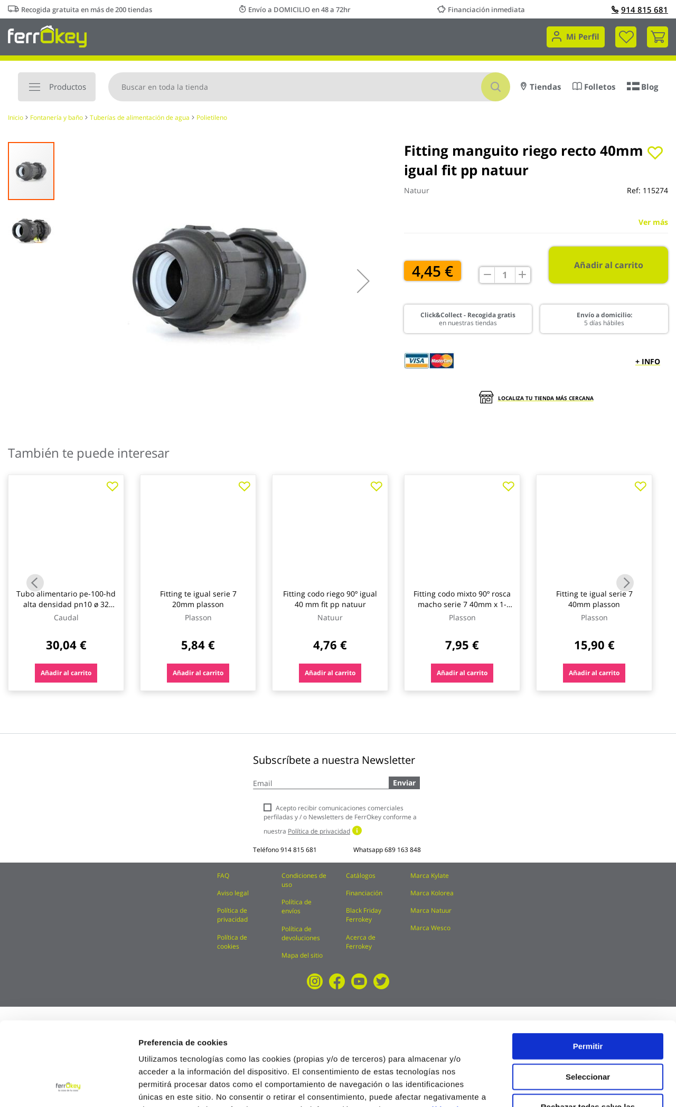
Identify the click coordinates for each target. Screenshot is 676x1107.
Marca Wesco (430, 927)
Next (625, 583)
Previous (35, 583)
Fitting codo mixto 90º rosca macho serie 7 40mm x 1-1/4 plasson (462, 604)
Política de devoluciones (300, 933)
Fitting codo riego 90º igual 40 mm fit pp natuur (330, 599)
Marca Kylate (429, 875)
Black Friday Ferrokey (363, 915)
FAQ (223, 875)
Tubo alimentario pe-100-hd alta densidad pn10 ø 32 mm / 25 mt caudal (66, 604)
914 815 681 (640, 9)
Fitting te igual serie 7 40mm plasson (594, 599)
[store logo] (47, 36)
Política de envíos (296, 906)
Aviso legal (233, 892)
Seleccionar (588, 998)
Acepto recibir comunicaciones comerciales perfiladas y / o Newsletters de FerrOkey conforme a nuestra (340, 819)
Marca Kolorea (432, 892)
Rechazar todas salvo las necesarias (588, 1032)
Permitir (588, 967)
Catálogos (360, 875)
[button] (363, 281)
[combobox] (309, 86)
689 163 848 (402, 849)
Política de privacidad (232, 915)
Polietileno (211, 117)
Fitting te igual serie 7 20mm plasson (198, 599)
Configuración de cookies (583, 1086)
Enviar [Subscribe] (404, 783)
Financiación (364, 892)
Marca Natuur (431, 910)
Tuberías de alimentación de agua (140, 117)
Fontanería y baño (56, 117)
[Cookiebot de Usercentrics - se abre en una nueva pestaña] (68, 1086)
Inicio (15, 117)
